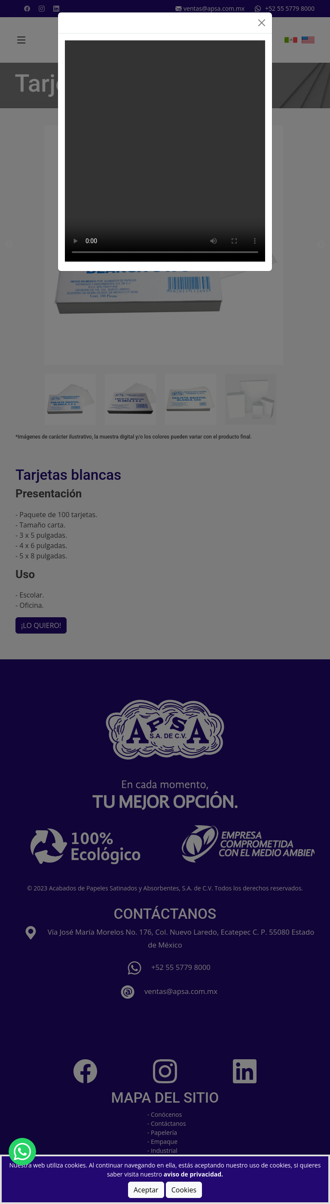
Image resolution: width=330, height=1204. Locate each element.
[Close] (262, 23)
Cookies (183, 1190)
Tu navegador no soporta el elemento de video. (165, 151)
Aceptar (146, 1190)
